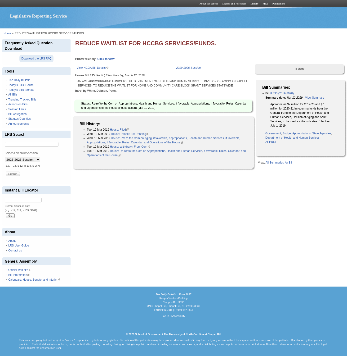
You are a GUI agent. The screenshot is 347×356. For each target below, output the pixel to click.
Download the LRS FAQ (36, 58)
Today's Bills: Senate (21, 89)
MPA (265, 3)
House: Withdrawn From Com (130, 146)
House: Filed (119, 129)
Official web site (19, 270)
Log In (165, 316)
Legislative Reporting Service (38, 16)
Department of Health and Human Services (292, 137)
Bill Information (19, 275)
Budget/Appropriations (297, 133)
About (12, 240)
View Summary (314, 97)
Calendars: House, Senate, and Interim (34, 279)
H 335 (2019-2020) (282, 93)
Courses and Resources (234, 3)
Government (273, 133)
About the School (209, 3)
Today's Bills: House (21, 85)
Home (7, 33)
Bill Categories (17, 114)
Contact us (15, 250)
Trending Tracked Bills (22, 99)
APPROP (271, 142)
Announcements (18, 123)
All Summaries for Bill (279, 162)
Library (254, 3)
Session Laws (17, 109)
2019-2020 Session (188, 67)
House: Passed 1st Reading (130, 134)
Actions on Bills (17, 104)
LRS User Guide (18, 245)
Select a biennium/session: (22, 153)
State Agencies (321, 133)
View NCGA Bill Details (92, 67)
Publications (278, 3)
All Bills (13, 94)
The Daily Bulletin (19, 80)
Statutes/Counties (19, 118)
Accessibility (178, 316)
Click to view (106, 59)
